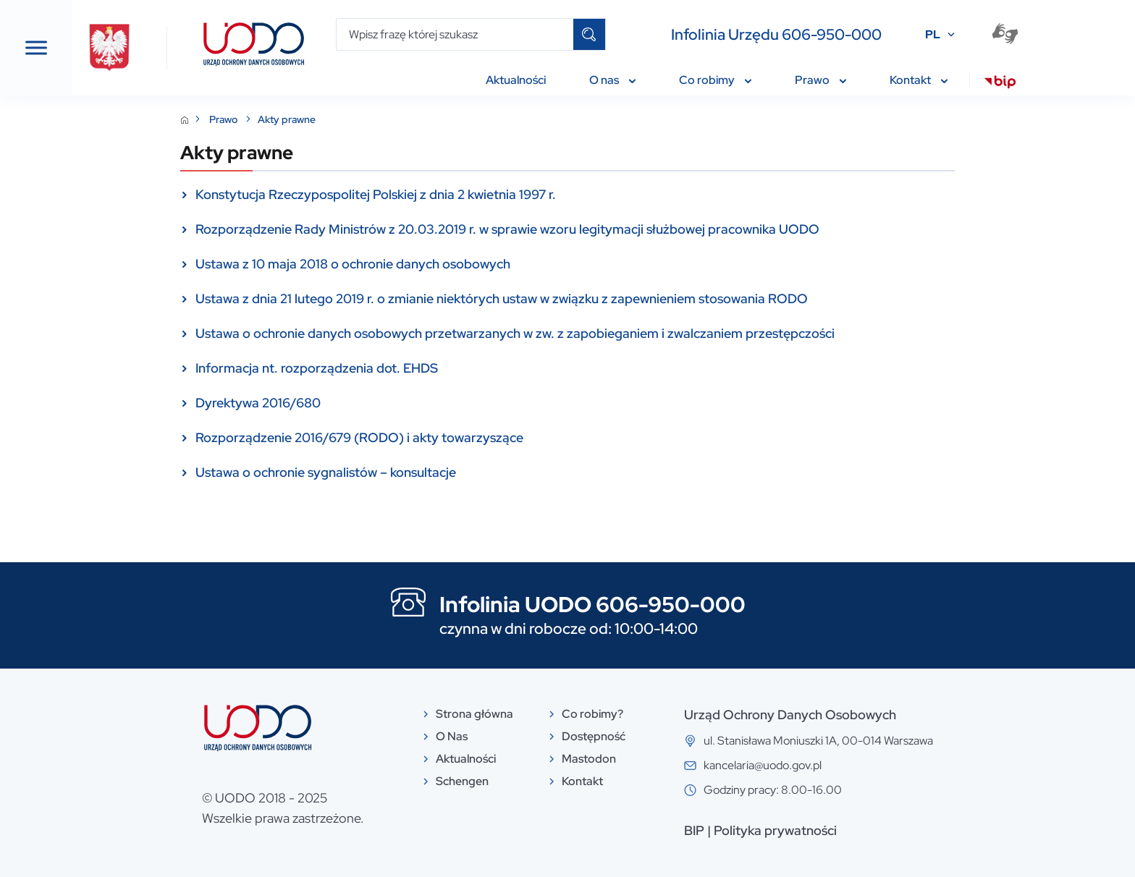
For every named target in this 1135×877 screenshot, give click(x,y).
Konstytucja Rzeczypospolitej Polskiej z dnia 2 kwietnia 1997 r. (484, 194)
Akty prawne (395, 119)
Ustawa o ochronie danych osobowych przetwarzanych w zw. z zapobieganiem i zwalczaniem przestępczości (623, 333)
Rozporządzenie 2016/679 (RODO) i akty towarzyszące (468, 437)
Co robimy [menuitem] (715, 80)
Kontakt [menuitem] (919, 80)
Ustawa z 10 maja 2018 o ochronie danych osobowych (461, 263)
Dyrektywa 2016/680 (366, 402)
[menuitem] (1000, 84)
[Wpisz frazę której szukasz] (455, 34)
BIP (803, 830)
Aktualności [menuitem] (516, 80)
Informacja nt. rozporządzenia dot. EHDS (425, 368)
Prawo (333, 119)
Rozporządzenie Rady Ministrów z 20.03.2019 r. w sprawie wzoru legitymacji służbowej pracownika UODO (616, 229)
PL (932, 34)
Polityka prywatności (883, 830)
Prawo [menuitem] (820, 80)
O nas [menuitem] (612, 80)
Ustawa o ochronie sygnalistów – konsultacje (434, 472)
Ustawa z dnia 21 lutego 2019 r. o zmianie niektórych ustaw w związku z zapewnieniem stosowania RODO (610, 298)
